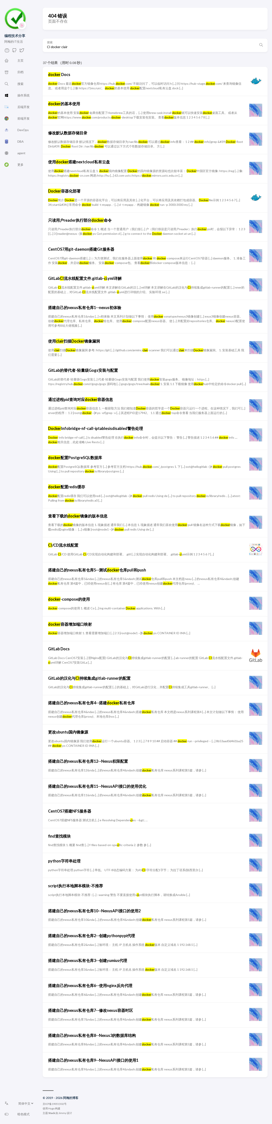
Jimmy (62, 1113)
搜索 (50, 42)
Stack (51, 1113)
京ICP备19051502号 (55, 1103)
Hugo (51, 1108)
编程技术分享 (14, 36)
